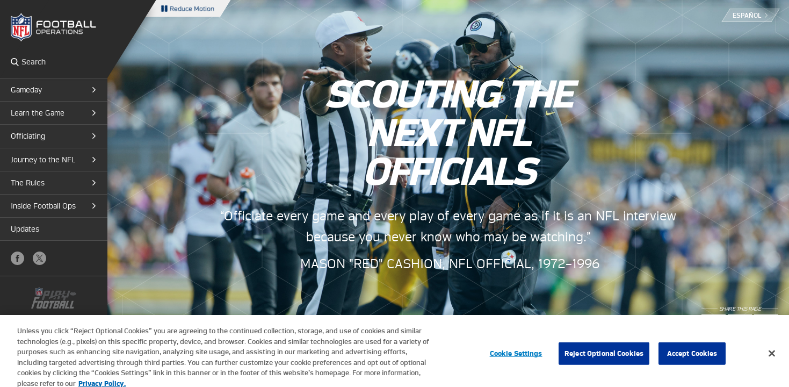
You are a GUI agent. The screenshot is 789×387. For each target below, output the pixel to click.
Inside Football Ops (43, 206)
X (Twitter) (39, 258)
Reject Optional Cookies (603, 358)
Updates (25, 229)
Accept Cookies (692, 358)
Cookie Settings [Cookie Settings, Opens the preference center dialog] (516, 358)
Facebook (17, 258)
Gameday (26, 89)
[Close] (772, 358)
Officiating (28, 136)
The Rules (28, 182)
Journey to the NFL (43, 159)
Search (15, 62)
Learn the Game (37, 113)
